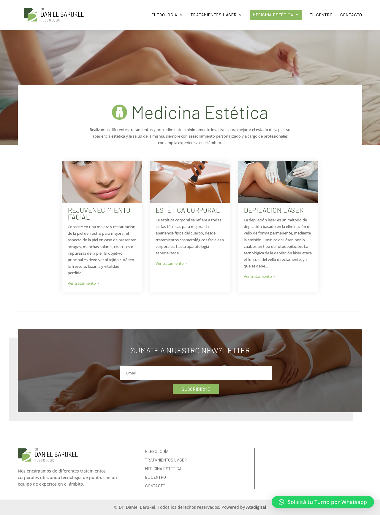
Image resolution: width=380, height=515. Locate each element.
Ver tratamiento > (83, 283)
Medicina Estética (273, 14)
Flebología (164, 15)
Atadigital (256, 507)
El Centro (321, 15)
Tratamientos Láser (213, 15)
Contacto (351, 15)
